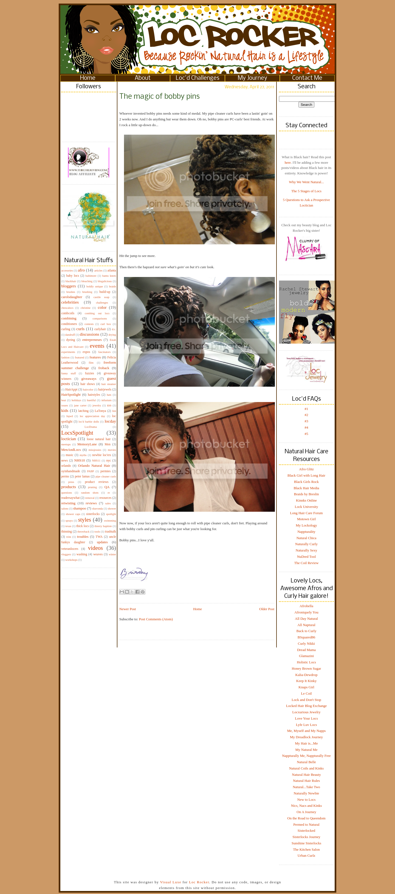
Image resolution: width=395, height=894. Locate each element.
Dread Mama (306, 650)
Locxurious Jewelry (306, 712)
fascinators (104, 351)
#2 (306, 415)
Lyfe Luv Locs (306, 725)
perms (65, 476)
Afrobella (306, 606)
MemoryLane (87, 444)
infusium (106, 400)
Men (107, 444)
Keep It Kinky (306, 681)
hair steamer (108, 384)
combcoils (67, 313)
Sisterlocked (306, 830)
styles (84, 519)
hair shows (87, 384)
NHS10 (79, 460)
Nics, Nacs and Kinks (306, 806)
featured (79, 357)
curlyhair (100, 329)
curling (65, 329)
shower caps (73, 514)
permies (105, 471)
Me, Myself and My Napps (306, 731)
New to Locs (306, 799)
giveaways (89, 379)
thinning (66, 531)
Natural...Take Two (306, 787)
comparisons (99, 318)
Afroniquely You (306, 612)
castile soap (101, 297)
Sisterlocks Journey (306, 837)
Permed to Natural (306, 824)
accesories (67, 270)
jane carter (80, 405)
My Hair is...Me (306, 743)
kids (64, 410)
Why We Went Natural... (306, 182)
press (71, 481)
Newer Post (127, 609)
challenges (102, 302)
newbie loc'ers (101, 455)
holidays (76, 400)
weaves (98, 554)
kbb (109, 405)
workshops (71, 559)
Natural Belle (306, 762)
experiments (68, 351)
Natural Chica (307, 538)
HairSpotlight (71, 394)
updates (102, 542)
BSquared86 (306, 637)
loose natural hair (99, 439)
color (102, 307)
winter (112, 554)
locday (110, 421)
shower (112, 508)
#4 (306, 427)
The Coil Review (306, 563)
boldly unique (94, 286)
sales (108, 503)
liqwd (69, 416)
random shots (89, 492)
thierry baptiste (103, 526)
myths (83, 455)
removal (89, 497)
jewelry (96, 405)
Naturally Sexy (306, 550)
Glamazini (306, 656)
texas (68, 526)
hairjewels (104, 389)
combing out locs (97, 313)
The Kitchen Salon (306, 849)
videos (95, 548)
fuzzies (89, 373)
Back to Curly (307, 631)
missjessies (95, 449)
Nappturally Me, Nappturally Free (306, 756)
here (288, 162)
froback (103, 368)
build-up (104, 292)
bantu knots (109, 275)
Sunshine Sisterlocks (306, 843)
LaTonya (100, 411)
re (109, 492)
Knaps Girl (306, 687)
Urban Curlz (306, 855)
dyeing (70, 340)
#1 (306, 409)
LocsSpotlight (77, 432)
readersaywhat (70, 498)
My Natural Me (306, 750)
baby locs (72, 276)
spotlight (111, 514)
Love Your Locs (306, 718)
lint (114, 410)
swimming (110, 520)
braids (112, 286)
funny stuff (68, 373)
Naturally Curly (306, 544)
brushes (70, 291)
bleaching (86, 281)
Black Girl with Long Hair (306, 475)
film (91, 362)
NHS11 (96, 460)
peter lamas (82, 476)
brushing (87, 291)
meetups (66, 444)
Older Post (266, 609)
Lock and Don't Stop (306, 700)
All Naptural (306, 625)
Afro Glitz (306, 469)
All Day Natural (306, 618)
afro (81, 270)
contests (89, 324)
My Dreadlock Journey (306, 737)
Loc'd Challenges (197, 78)
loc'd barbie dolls (89, 421)
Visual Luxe (170, 882)
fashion (65, 357)
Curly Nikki (306, 643)
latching (83, 411)
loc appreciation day (92, 416)
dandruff (70, 334)
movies (112, 449)
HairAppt (71, 389)
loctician (68, 438)
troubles (83, 536)
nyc (108, 460)
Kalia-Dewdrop (306, 675)
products (68, 486)
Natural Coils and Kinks (306, 768)
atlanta (112, 270)
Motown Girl (306, 519)
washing (82, 554)
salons (64, 508)
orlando (66, 466)
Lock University (306, 507)
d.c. (114, 329)
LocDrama (90, 426)
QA (107, 487)
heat (63, 400)
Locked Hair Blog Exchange (306, 706)
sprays (69, 520)
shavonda (97, 508)
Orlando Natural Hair (94, 465)
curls (80, 328)
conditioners (69, 324)
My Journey (252, 78)
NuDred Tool (306, 556)
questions (66, 492)
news (64, 460)
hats (109, 394)
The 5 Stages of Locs (306, 191)
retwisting (68, 503)
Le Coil (306, 693)
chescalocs (67, 307)
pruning (92, 487)
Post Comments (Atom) (156, 619)
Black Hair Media (306, 488)
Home (87, 78)
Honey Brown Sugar (306, 668)
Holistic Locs (306, 662)
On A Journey (306, 812)
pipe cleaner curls (105, 476)
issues (64, 405)
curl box (105, 324)
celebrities (70, 302)
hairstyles (94, 395)
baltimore (91, 275)
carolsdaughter (71, 297)
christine (86, 307)
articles (98, 270)
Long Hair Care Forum (306, 513)
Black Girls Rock (306, 482)
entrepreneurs (92, 340)
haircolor (88, 389)
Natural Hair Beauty (306, 775)
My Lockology (306, 525)
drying (112, 334)
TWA (99, 537)
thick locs (82, 526)
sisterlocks (93, 514)
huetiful (91, 400)
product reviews (96, 482)
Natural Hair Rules (306, 781)
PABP (90, 471)
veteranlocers (69, 549)
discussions (89, 334)
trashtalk (110, 531)
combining (69, 318)
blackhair (71, 281)
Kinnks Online (306, 500)
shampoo (79, 508)
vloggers (66, 554)
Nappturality (306, 532)
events (97, 346)
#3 (306, 421)
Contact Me (307, 78)
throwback (83, 531)
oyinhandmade (70, 471)
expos (86, 352)
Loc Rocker (199, 882)
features (95, 357)
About (143, 78)
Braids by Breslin (306, 494)
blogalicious (105, 281)
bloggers (68, 286)
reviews (91, 503)
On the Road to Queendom (306, 818)
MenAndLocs (71, 450)
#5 (306, 434)
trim (68, 536)
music (69, 455)
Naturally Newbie (306, 793)
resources (105, 498)
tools (97, 531)
